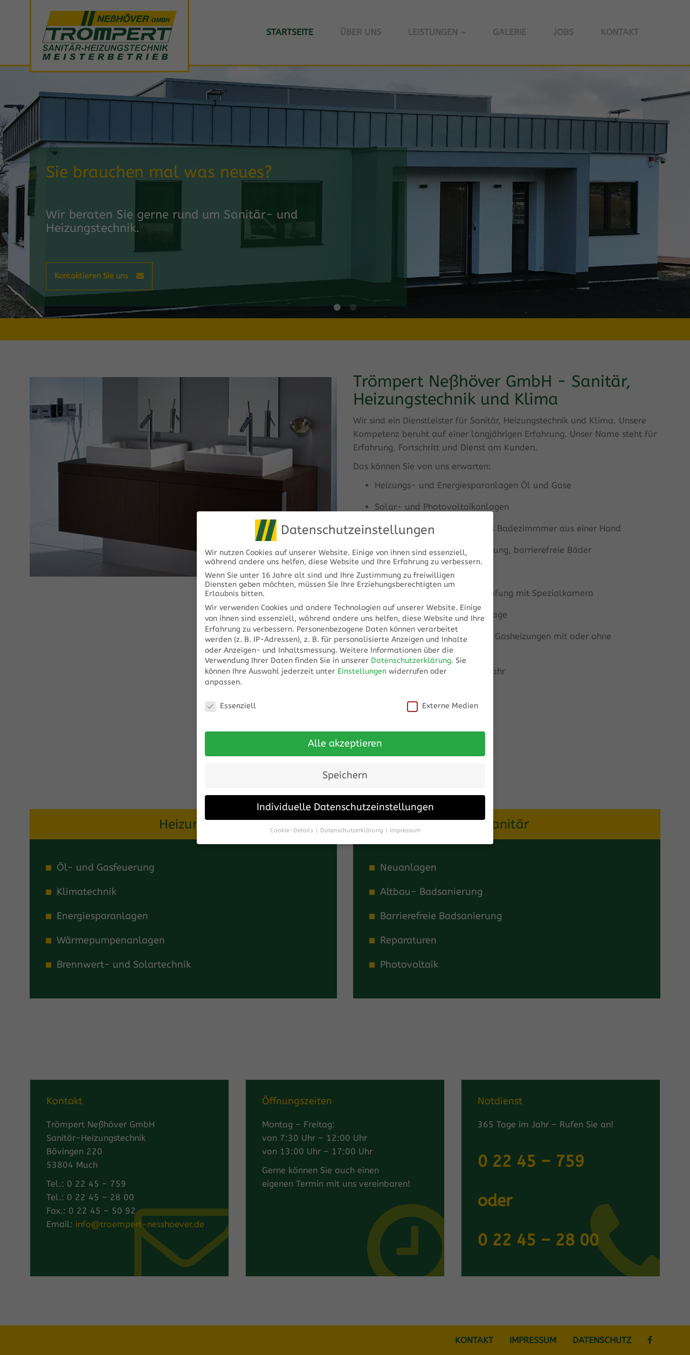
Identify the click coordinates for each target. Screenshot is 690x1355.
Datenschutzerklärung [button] (351, 816)
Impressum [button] (405, 816)
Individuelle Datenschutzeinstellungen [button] (345, 794)
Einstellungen (362, 658)
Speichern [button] (345, 762)
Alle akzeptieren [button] (345, 730)
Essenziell (230, 692)
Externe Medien (442, 692)
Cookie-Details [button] (291, 816)
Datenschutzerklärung (411, 647)
